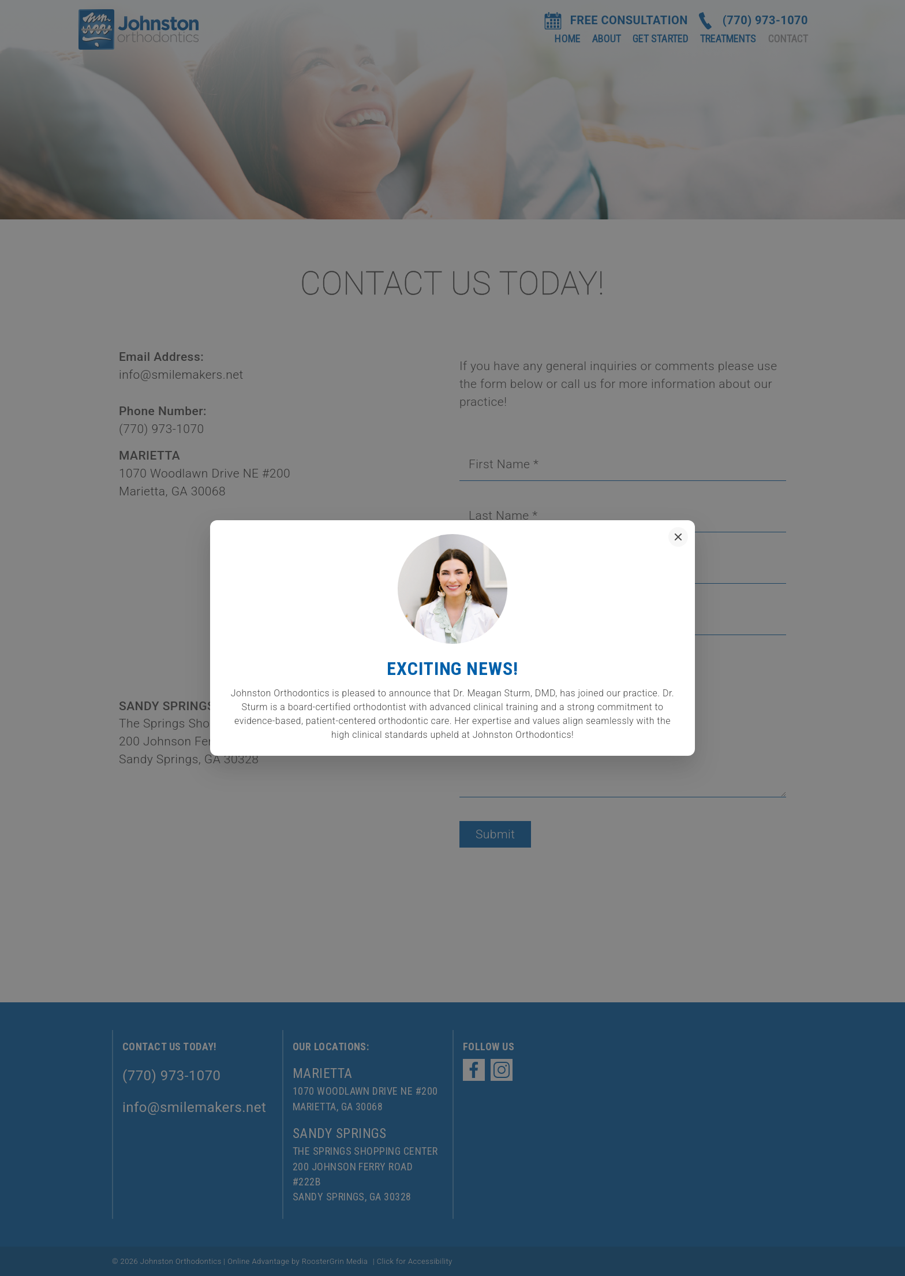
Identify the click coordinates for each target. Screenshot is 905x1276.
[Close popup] (678, 537)
